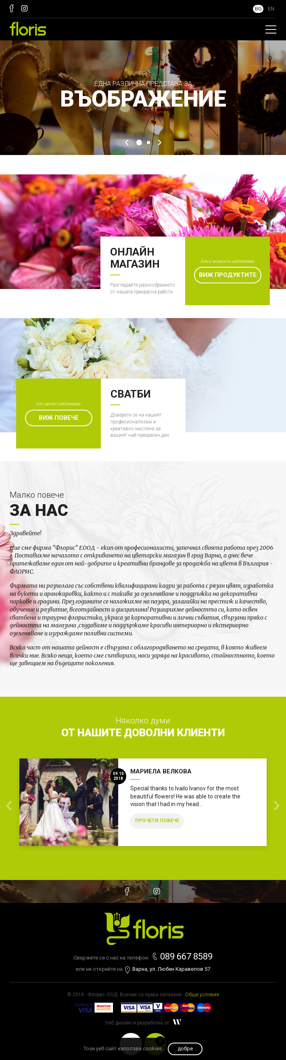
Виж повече (59, 417)
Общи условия (202, 994)
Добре (185, 1048)
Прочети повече (157, 820)
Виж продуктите (228, 275)
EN (271, 9)
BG (258, 9)
